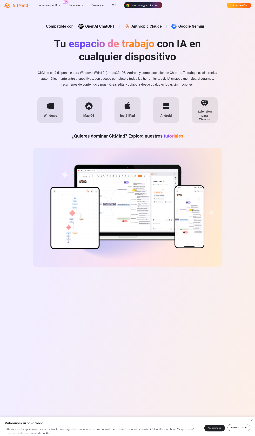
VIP (114, 5)
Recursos (76, 5)
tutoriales (173, 142)
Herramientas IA (49, 5)
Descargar (97, 5)
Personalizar (214, 427)
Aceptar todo (239, 427)
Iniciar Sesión (239, 5)
